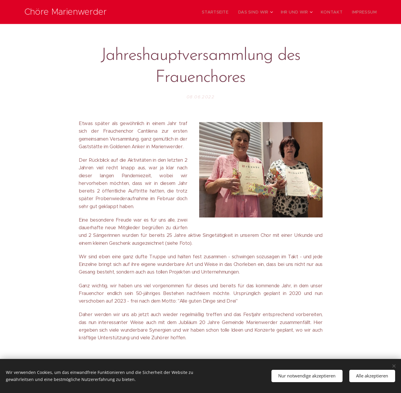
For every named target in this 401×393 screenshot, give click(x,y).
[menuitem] (227, 12)
